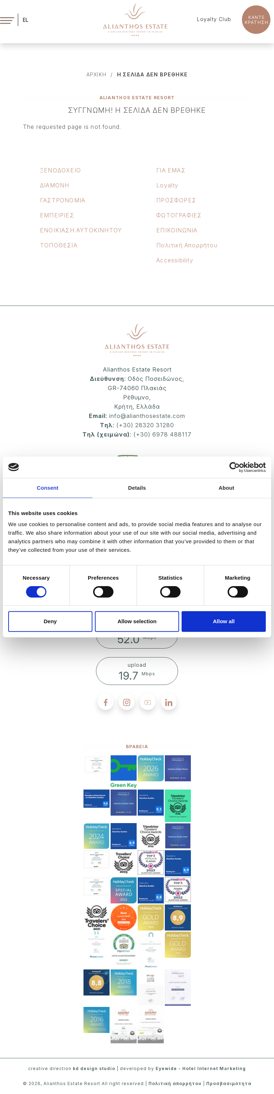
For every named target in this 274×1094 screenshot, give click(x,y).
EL (25, 20)
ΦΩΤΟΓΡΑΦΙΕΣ (179, 215)
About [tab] (226, 488)
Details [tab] (137, 488)
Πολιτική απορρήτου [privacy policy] (175, 1083)
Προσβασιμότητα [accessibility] (229, 1083)
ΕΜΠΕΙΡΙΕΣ (57, 215)
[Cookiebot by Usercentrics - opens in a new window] (234, 467)
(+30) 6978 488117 (162, 434)
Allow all (224, 621)
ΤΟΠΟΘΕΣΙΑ (58, 245)
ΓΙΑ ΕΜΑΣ (171, 170)
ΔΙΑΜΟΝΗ (54, 185)
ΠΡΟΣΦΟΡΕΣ (176, 200)
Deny (50, 621)
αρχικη (96, 74)
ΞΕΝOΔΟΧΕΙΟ (60, 170)
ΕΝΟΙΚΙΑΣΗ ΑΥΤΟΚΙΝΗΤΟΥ (81, 230)
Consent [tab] (48, 488)
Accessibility (174, 260)
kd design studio (94, 1068)
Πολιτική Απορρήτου (187, 245)
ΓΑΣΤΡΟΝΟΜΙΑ (62, 200)
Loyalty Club (214, 19)
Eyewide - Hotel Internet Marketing (201, 1068)
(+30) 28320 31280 (145, 425)
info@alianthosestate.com (146, 415)
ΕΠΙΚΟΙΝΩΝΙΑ (176, 230)
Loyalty (167, 185)
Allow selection (136, 621)
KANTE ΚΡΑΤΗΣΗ (256, 20)
